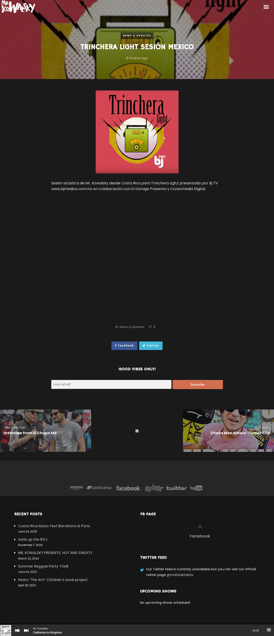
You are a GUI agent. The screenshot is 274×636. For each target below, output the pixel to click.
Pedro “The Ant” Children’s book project (53, 579)
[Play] (2, 627)
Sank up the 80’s (33, 539)
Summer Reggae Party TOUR (43, 566)
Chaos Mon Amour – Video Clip (228, 430)
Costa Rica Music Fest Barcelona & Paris (54, 526)
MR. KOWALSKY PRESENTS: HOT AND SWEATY (55, 552)
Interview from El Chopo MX (45, 430)
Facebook (200, 536)
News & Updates (137, 35)
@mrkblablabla (180, 575)
